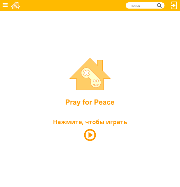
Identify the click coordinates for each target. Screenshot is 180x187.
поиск (160, 5)
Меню (5, 5)
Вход (174, 5)
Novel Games (15, 5)
